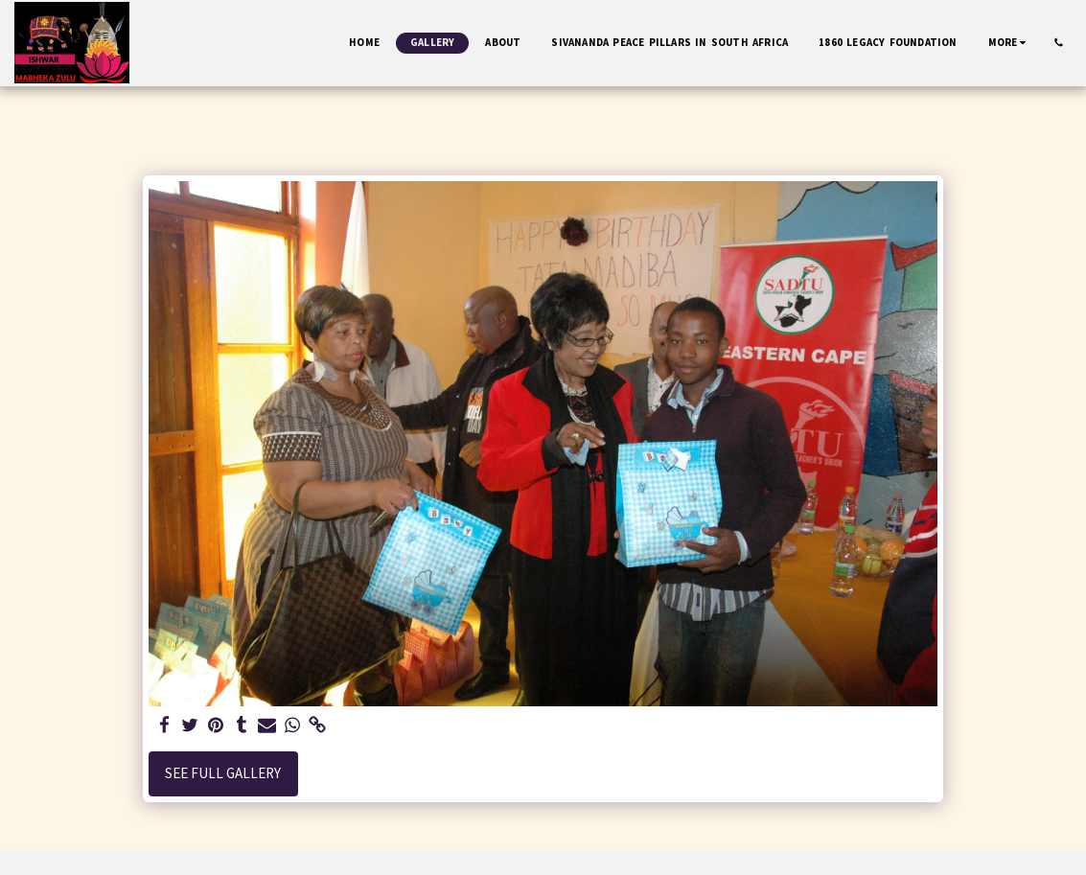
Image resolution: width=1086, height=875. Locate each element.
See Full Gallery (223, 773)
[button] (1059, 42)
